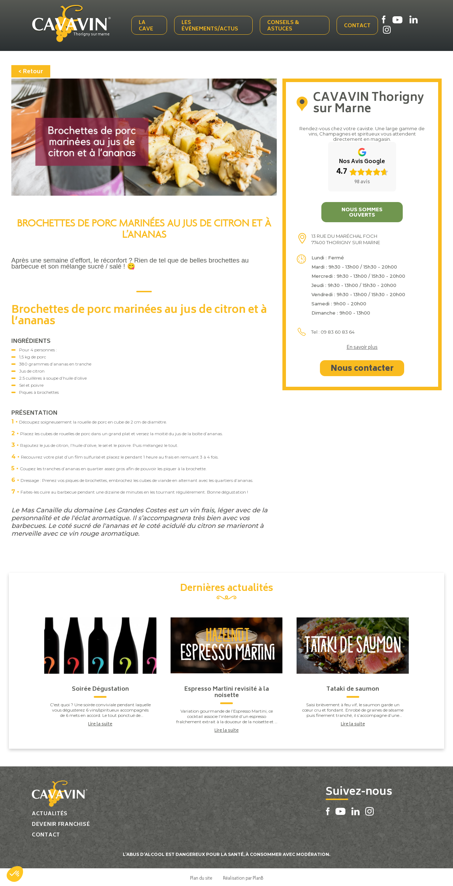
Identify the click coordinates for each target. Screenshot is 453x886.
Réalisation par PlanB (243, 876)
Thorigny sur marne (94, 34)
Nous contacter (362, 367)
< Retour (30, 70)
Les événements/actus (211, 25)
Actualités (50, 812)
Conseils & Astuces (283, 25)
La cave (147, 25)
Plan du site (201, 876)
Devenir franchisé (61, 823)
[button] (14, 873)
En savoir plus (362, 347)
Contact (357, 25)
